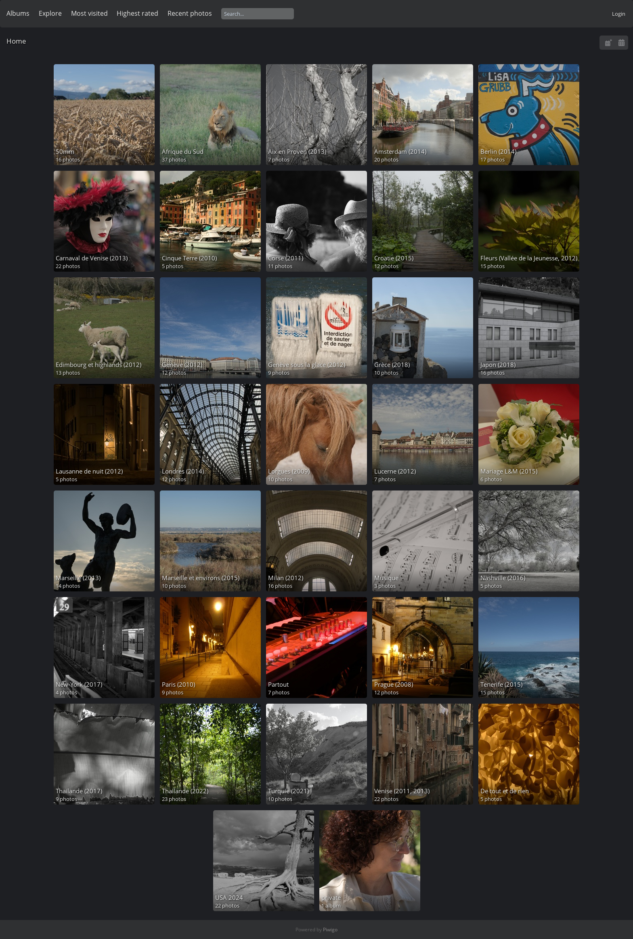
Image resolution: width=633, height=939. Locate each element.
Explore (50, 13)
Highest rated (137, 13)
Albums (17, 13)
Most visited (89, 13)
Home (16, 41)
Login (618, 13)
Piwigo (330, 929)
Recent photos (190, 13)
